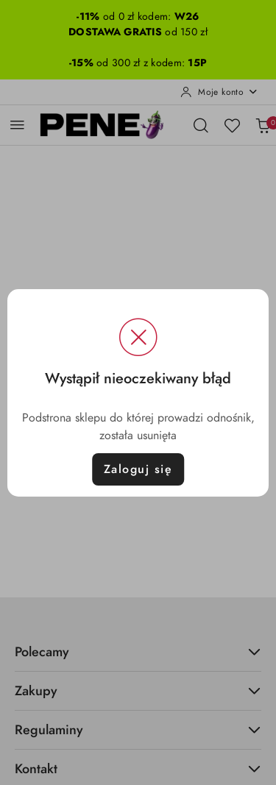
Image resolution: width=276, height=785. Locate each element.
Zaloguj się (138, 469)
